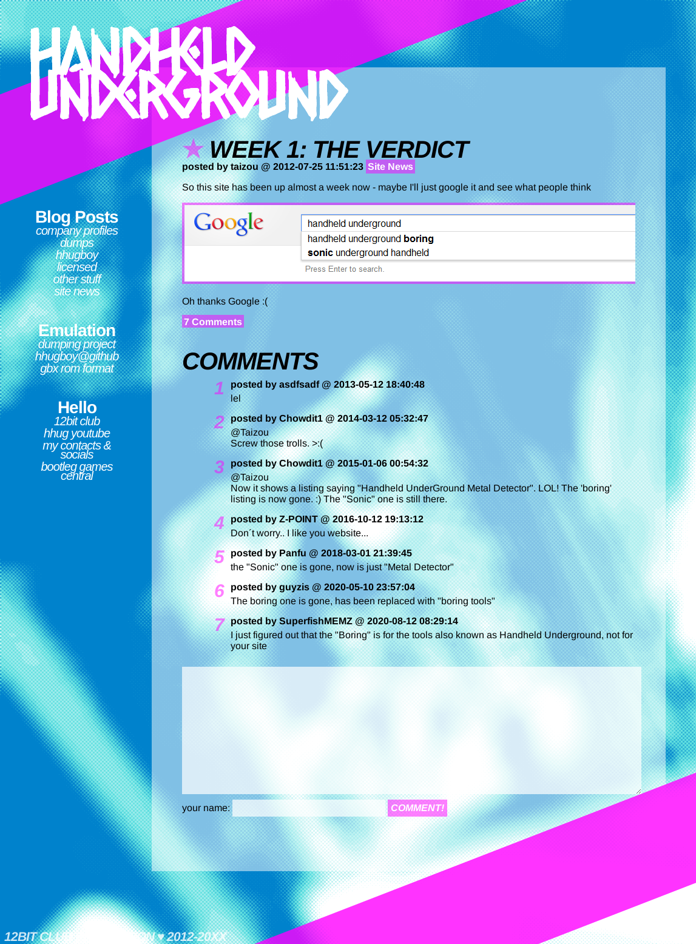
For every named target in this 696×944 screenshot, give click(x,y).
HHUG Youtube (77, 433)
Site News (76, 291)
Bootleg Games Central (76, 471)
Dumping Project (76, 344)
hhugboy (77, 254)
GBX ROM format (76, 368)
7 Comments (213, 322)
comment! (417, 808)
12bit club (77, 421)
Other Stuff (77, 279)
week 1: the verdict (338, 149)
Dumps (76, 242)
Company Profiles (77, 230)
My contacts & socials (76, 450)
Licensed (76, 267)
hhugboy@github (77, 356)
